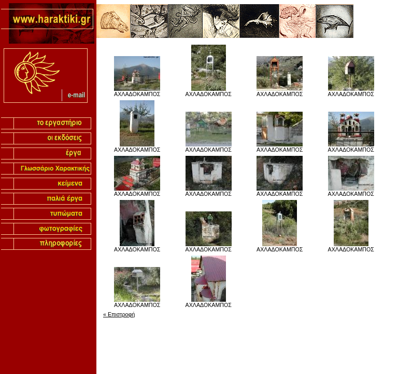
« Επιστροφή (119, 314)
